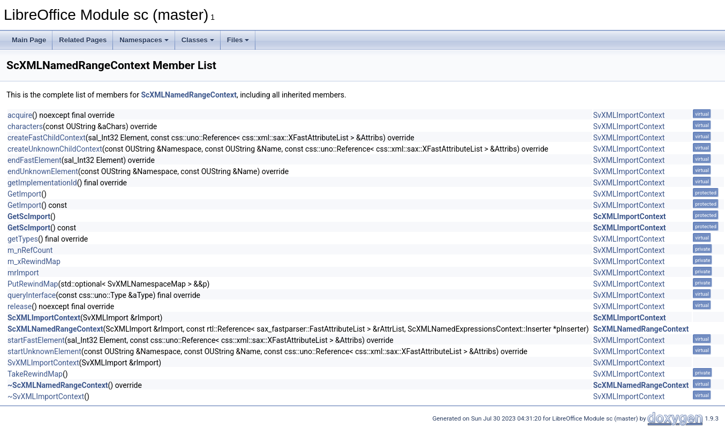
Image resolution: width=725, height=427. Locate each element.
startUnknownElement (44, 351)
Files (238, 40)
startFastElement (36, 340)
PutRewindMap (32, 284)
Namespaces (144, 40)
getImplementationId (42, 182)
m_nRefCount (29, 250)
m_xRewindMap (34, 261)
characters (25, 126)
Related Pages (83, 40)
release (19, 306)
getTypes (22, 239)
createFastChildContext (46, 137)
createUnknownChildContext (54, 149)
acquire (19, 115)
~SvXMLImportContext (45, 396)
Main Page (29, 40)
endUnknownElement (42, 171)
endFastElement (34, 160)
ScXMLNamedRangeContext (189, 95)
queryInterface (31, 295)
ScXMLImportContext (629, 216)
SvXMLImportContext (629, 115)
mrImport (23, 272)
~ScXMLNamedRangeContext (57, 385)
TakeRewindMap (35, 374)
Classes (198, 40)
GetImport (24, 194)
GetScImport (28, 216)
